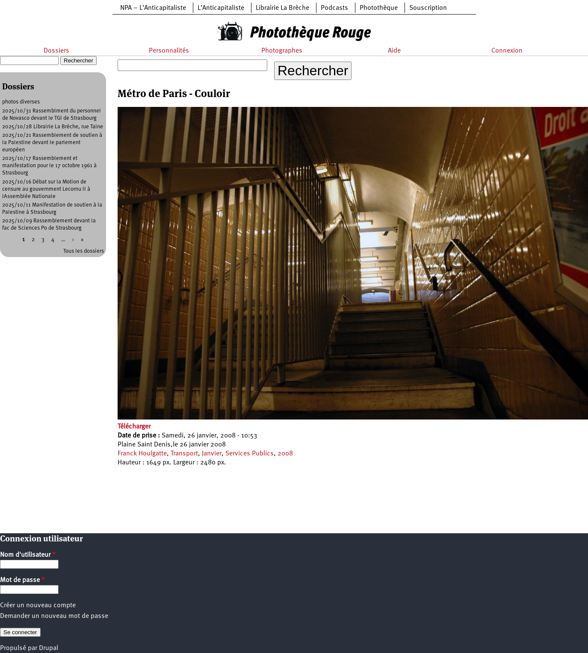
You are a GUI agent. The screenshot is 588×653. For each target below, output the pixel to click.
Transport (184, 453)
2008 (285, 453)
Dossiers (56, 50)
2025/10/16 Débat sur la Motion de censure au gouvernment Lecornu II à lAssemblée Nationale (46, 189)
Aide (394, 50)
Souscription (428, 8)
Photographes (281, 50)
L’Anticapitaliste (221, 8)
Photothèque (379, 8)
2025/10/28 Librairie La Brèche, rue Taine (52, 127)
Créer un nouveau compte (38, 605)
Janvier (212, 453)
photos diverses (21, 102)
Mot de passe (22, 580)
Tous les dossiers (83, 251)
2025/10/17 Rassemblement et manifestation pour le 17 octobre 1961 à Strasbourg (49, 166)
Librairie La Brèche (282, 8)
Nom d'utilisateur (28, 555)
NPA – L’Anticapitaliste (153, 8)
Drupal (48, 648)
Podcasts (334, 8)
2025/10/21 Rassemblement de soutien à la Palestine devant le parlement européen (52, 143)
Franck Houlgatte (142, 453)
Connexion (507, 50)
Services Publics (249, 453)
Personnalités (169, 50)
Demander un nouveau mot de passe (54, 616)
